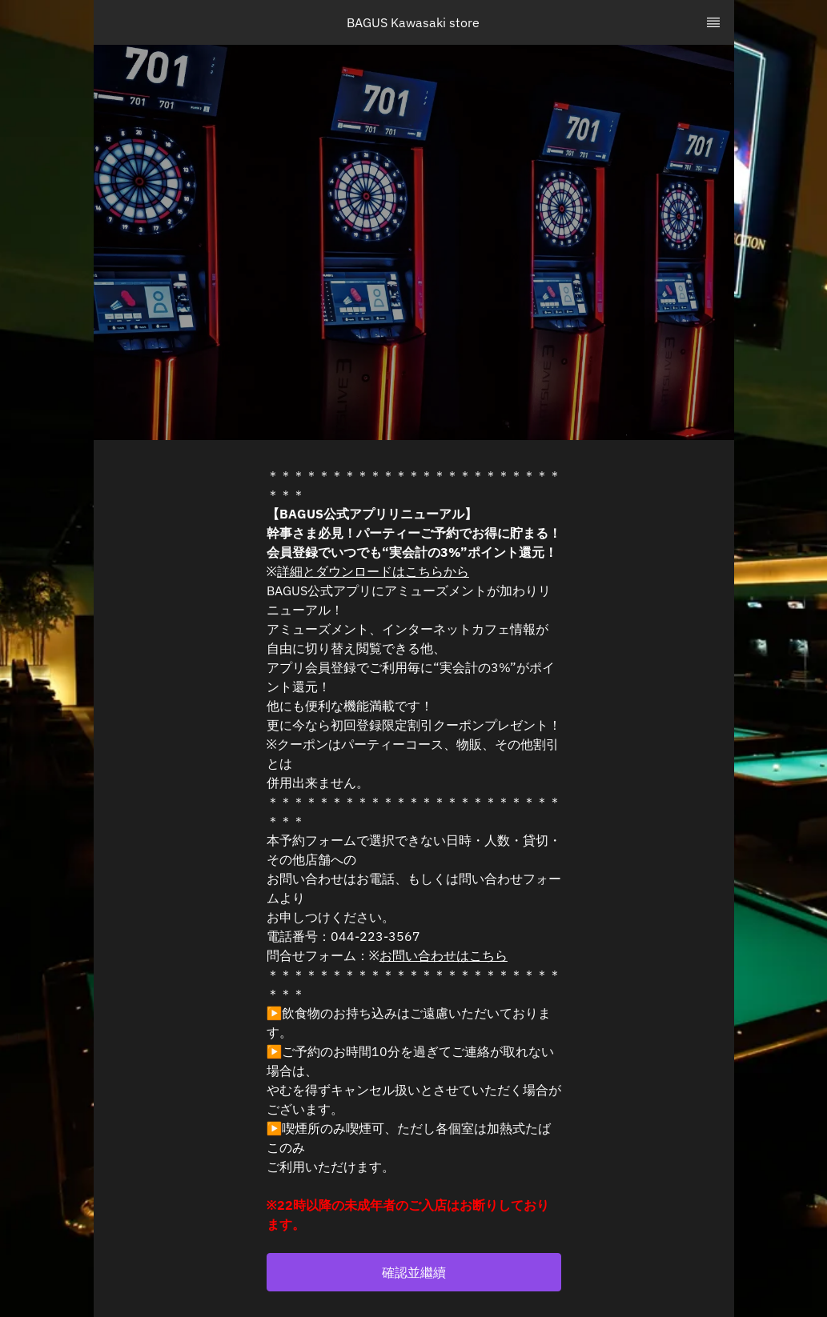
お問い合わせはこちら (443, 955)
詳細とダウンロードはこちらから (373, 571)
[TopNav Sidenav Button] (713, 22)
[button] (414, 1272)
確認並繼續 (414, 1272)
